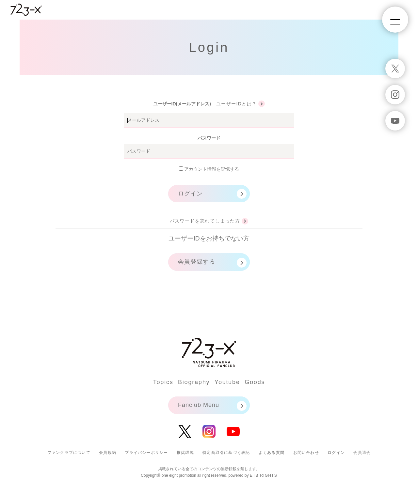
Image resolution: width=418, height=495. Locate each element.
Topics (163, 382)
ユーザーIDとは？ (236, 103)
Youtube (227, 382)
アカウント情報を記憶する (209, 169)
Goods (255, 382)
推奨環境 (185, 452)
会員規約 (107, 452)
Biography (194, 382)
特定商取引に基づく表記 (226, 452)
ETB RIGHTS (263, 475)
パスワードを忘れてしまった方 (205, 221)
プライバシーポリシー (146, 452)
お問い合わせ (306, 452)
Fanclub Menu (198, 405)
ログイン (190, 193)
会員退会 (362, 452)
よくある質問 (271, 452)
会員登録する (196, 261)
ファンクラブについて (68, 452)
